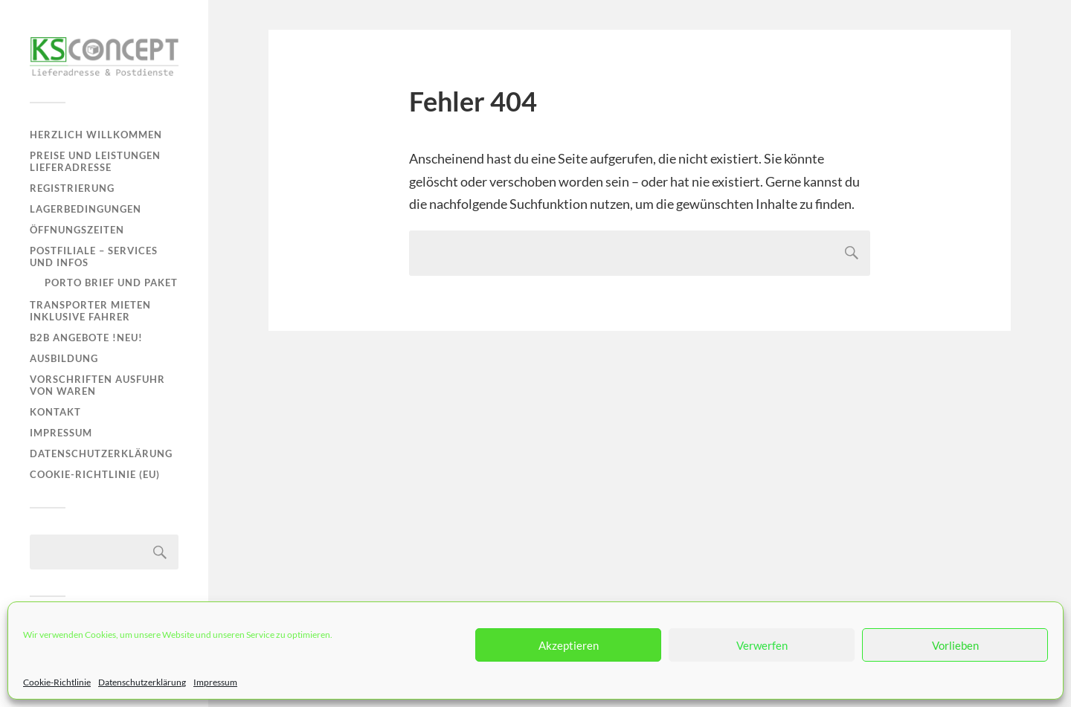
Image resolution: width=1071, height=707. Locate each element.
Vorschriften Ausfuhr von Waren (97, 385)
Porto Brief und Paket (111, 282)
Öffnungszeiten (77, 230)
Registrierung (72, 188)
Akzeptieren (568, 645)
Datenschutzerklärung (142, 682)
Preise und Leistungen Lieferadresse (95, 161)
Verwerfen (762, 645)
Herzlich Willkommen (96, 135)
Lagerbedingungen (85, 209)
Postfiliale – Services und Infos (94, 256)
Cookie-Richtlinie (57, 682)
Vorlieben (955, 645)
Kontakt (55, 412)
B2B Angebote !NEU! (86, 337)
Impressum (215, 682)
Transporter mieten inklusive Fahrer (90, 311)
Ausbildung (64, 358)
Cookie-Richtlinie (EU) (95, 474)
